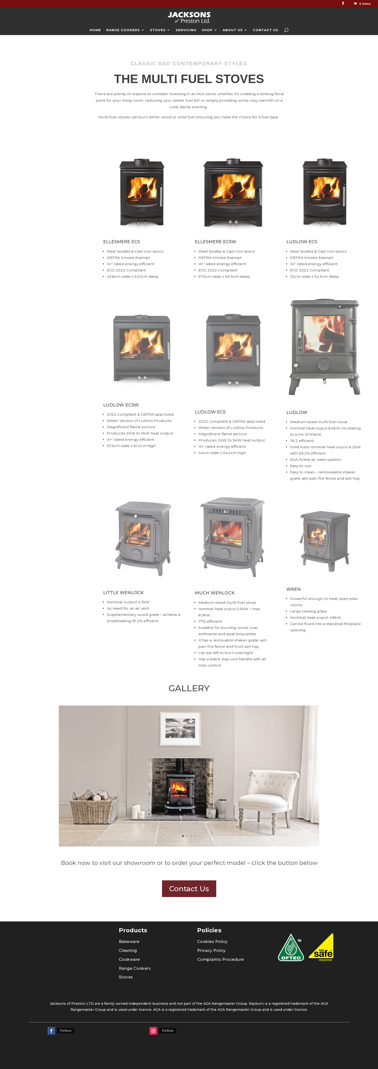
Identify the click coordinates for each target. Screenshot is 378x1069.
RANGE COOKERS (123, 30)
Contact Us (189, 888)
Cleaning (128, 950)
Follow (66, 1030)
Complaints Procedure (220, 959)
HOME (95, 30)
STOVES (158, 30)
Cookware (129, 959)
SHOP (207, 30)
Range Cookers (135, 968)
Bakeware (129, 941)
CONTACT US (265, 30)
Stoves (126, 977)
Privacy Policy (211, 950)
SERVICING (186, 30)
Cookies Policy (212, 941)
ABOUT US (233, 30)
